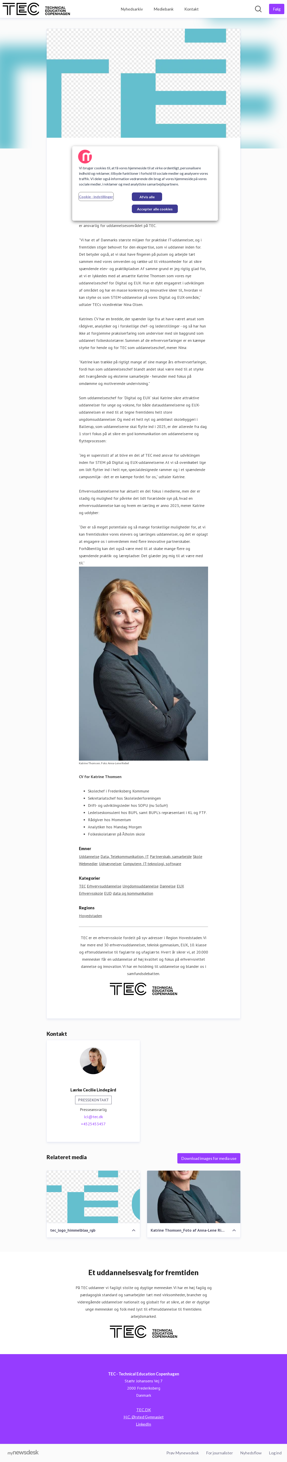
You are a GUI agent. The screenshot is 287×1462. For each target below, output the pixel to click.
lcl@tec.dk (93, 1116)
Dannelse (168, 886)
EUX (180, 886)
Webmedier (88, 863)
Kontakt (191, 9)
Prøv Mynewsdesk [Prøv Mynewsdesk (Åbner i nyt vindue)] (182, 1452)
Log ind (275, 1452)
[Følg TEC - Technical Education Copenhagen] (276, 9)
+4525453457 (93, 1123)
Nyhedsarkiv (132, 9)
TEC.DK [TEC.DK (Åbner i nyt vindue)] (143, 1409)
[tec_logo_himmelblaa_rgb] (93, 1197)
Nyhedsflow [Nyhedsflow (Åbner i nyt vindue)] (251, 1452)
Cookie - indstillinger (96, 196)
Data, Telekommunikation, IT (124, 856)
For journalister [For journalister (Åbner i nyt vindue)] (219, 1452)
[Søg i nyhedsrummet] (258, 9)
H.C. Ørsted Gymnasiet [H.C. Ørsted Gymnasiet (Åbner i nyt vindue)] (144, 1416)
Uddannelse (89, 856)
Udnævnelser (110, 863)
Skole (197, 856)
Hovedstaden (90, 915)
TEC (82, 886)
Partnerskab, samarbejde (171, 856)
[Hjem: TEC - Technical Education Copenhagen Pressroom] (36, 9)
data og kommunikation (133, 893)
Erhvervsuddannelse (104, 886)
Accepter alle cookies (155, 209)
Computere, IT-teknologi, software (152, 863)
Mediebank (164, 9)
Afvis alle (147, 197)
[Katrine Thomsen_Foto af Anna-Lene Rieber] (193, 1197)
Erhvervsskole (91, 893)
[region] (145, 183)
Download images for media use (209, 1158)
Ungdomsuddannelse (140, 886)
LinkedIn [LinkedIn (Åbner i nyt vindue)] (143, 1424)
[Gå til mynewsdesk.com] (23, 1453)
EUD (108, 893)
